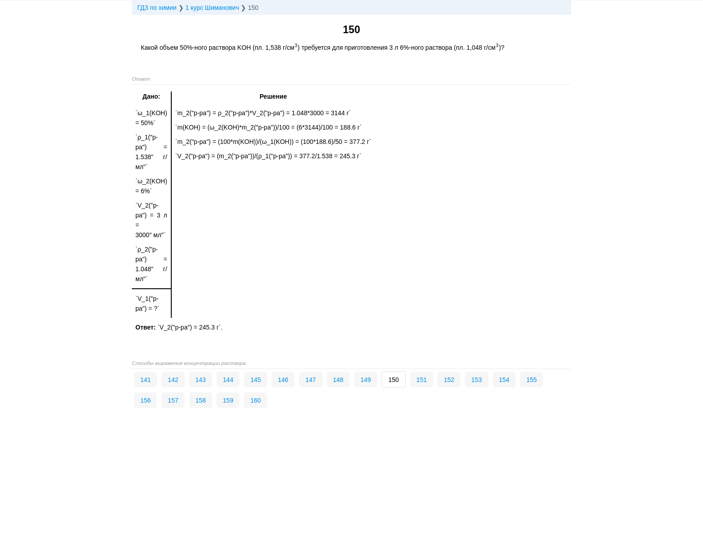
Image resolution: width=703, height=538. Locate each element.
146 (283, 379)
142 (173, 379)
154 (504, 379)
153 (476, 379)
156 (145, 400)
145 (255, 379)
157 (173, 400)
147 (310, 379)
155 (531, 379)
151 (422, 379)
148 (338, 379)
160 (255, 400)
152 (449, 379)
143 (200, 379)
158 (200, 400)
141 (145, 379)
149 (365, 379)
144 (228, 379)
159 (228, 400)
